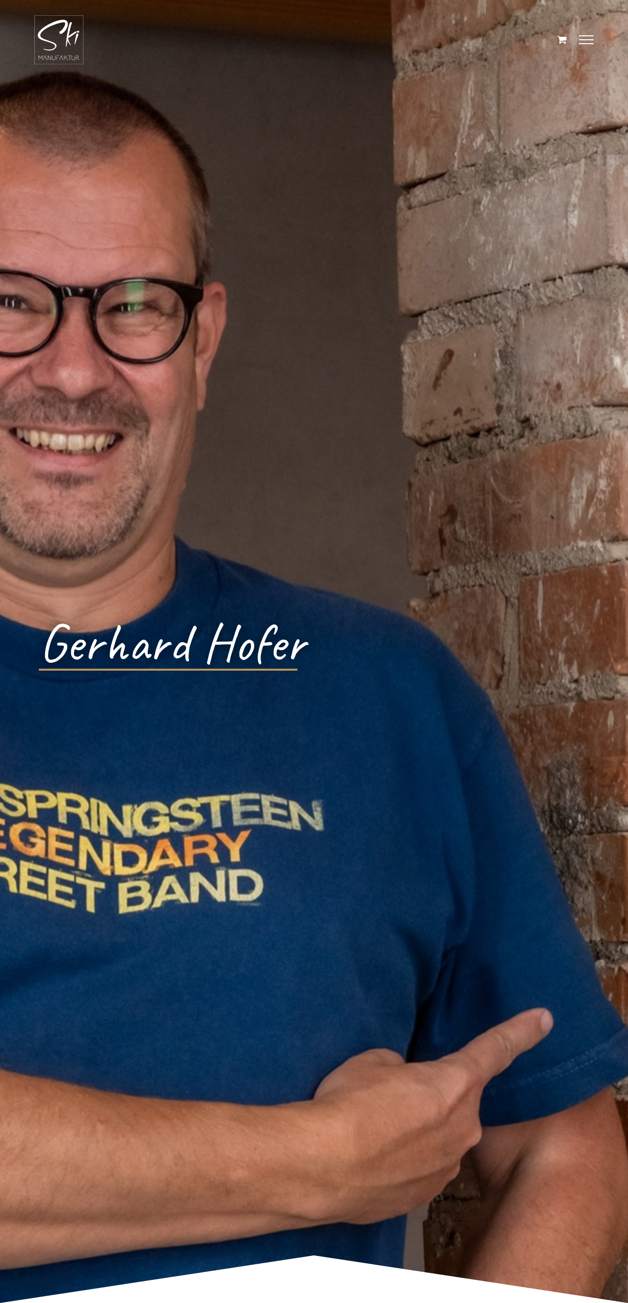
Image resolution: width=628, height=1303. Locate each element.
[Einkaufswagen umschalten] (562, 39)
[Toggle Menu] (586, 39)
